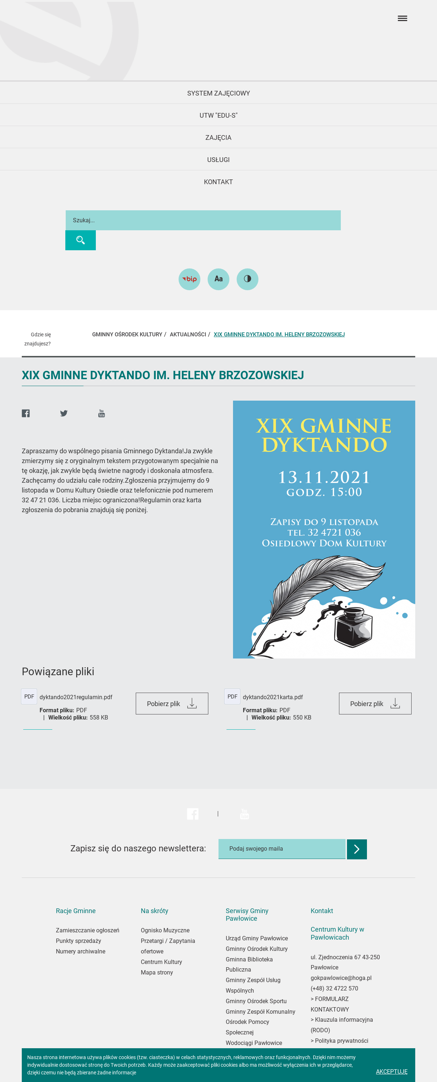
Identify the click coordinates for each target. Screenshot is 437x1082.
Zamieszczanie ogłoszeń (87, 930)
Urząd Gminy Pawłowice (257, 938)
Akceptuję (392, 1071)
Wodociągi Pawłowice (254, 1043)
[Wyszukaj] (77, 240)
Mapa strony (157, 972)
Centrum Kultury (161, 962)
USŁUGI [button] (218, 159)
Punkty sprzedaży (78, 940)
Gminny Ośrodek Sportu (256, 1001)
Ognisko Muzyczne (165, 930)
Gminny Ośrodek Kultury (257, 948)
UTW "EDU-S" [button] (219, 115)
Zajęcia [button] (218, 137)
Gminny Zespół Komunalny (260, 1011)
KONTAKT (218, 182)
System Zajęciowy (218, 93)
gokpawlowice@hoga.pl (341, 977)
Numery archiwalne (80, 951)
